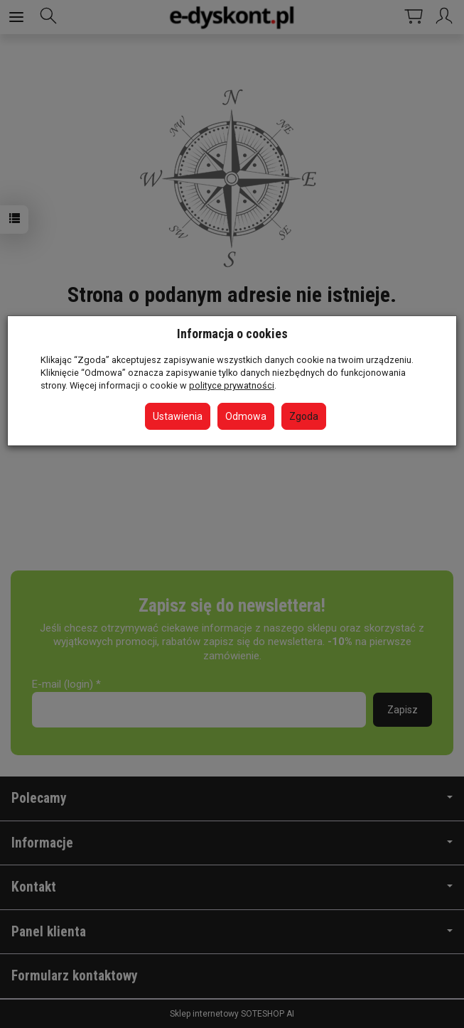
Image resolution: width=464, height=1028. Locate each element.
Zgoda (303, 416)
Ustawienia (178, 416)
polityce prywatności (231, 385)
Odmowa (245, 416)
